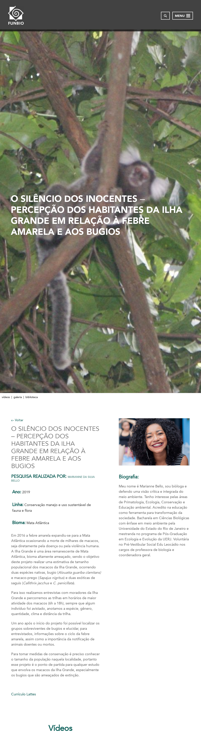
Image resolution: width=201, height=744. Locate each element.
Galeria (18, 397)
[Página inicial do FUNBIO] (16, 15)
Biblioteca (32, 397)
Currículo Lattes (23, 694)
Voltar (17, 420)
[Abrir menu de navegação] (182, 16)
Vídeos (6, 397)
